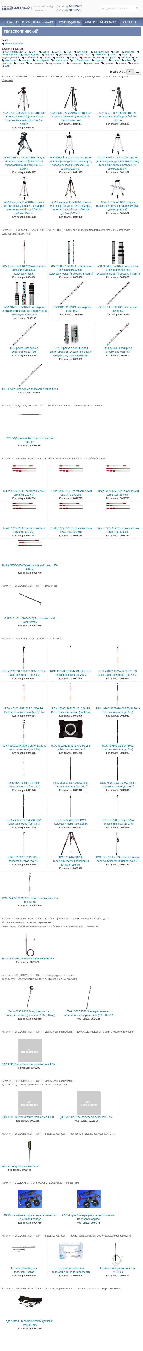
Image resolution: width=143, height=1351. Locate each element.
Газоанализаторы (55, 1133)
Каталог (48, 22)
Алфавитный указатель (101, 22)
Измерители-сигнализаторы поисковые (99, 1288)
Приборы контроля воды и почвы (63, 458)
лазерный (109, 57)
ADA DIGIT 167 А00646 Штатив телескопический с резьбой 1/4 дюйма (117, 116)
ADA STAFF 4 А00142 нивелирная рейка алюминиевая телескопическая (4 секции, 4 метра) (118, 270)
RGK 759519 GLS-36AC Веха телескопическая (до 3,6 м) (117, 784)
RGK (67, 52)
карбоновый (30, 57)
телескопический (12, 43)
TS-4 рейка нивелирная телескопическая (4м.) (118, 350)
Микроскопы (73, 1182)
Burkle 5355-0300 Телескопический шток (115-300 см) (71, 530)
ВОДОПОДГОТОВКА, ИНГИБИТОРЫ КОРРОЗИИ (42, 405)
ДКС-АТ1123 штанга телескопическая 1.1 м (28, 1117)
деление (48, 54)
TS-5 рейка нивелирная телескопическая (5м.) (30, 388)
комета (72, 57)
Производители (69, 22)
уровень (107, 63)
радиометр (99, 60)
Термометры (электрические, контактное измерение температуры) (39, 978)
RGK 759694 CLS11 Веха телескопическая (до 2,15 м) (71, 822)
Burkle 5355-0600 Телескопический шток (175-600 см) (30, 567)
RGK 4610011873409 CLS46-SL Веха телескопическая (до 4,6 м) (24, 747)
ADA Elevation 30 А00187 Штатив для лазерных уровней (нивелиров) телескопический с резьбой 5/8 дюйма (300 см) (24, 208)
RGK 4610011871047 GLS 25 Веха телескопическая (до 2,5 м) (70, 673)
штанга (121, 63)
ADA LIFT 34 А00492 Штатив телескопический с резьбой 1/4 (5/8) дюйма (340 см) (117, 206)
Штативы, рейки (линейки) (16, 233)
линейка (124, 57)
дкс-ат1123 (82, 54)
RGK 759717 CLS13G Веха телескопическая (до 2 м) (24, 859)
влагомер (128, 52)
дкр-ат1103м (64, 54)
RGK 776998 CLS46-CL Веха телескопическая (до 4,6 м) (30, 900)
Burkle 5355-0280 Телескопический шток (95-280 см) (24, 530)
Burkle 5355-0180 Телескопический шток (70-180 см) (71, 492)
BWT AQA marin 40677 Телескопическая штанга (30, 440)
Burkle (44, 52)
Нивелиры (7, 80)
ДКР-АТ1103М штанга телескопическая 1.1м (28, 1064)
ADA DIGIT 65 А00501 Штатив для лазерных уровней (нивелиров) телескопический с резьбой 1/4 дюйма (24, 163)
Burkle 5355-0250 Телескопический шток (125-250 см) (118, 492)
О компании (31, 22)
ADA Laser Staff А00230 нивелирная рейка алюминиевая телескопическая (24, 270)
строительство (55, 63)
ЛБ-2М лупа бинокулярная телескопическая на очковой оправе (88, 1217)
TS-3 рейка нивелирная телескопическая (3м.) (24, 350)
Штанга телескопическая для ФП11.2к (117, 1270)
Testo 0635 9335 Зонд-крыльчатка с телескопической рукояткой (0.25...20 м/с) (30, 1013)
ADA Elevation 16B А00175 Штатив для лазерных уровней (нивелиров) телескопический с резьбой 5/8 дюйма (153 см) (71, 163)
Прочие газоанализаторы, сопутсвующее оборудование (100, 1235)
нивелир (24, 60)
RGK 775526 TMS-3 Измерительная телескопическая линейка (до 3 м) (117, 859)
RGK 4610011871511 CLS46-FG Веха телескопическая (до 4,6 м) (70, 710)
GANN (56, 52)
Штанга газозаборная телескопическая (24, 1270)
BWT (33, 52)
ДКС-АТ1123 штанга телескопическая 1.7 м (86, 1117)
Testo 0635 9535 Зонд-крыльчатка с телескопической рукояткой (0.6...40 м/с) (88, 1013)
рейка (126, 60)
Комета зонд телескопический (20, 1166)
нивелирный (41, 60)
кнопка (45, 57)
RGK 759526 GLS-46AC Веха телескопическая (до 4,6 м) (24, 822)
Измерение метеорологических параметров (26, 922)
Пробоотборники (95, 458)
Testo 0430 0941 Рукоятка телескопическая (28, 958)
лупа (136, 57)
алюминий (81, 52)
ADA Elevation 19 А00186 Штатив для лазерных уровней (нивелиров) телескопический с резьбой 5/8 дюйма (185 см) (117, 163)
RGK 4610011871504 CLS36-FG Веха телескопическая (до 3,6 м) (24, 710)
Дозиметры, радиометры (59, 1031)
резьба (114, 60)
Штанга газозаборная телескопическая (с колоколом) (71, 1270)
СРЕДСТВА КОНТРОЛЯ (28, 458)
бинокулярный (99, 52)
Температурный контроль (59, 975)
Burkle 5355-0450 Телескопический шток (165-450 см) (118, 530)
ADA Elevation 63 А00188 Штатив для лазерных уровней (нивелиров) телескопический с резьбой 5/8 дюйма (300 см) (71, 208)
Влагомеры (51, 585)
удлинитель (91, 63)
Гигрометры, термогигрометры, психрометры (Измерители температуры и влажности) (50, 926)
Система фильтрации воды (89, 405)
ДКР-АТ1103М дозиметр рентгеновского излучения (105, 1031)
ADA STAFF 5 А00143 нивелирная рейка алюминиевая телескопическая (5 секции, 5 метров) (24, 311)
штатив (133, 63)
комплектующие (90, 57)
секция (18, 63)
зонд (123, 54)
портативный (60, 60)
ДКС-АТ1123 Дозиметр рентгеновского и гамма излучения (34, 1084)
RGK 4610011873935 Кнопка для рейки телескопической (71, 747)
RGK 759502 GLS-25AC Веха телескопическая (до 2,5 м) (70, 784)
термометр (74, 63)
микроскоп (9, 60)
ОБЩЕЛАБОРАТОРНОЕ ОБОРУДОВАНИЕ (38, 1182)
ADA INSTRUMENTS (14, 52)
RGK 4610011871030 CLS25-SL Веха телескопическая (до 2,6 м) (24, 673)
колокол (59, 57)
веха (115, 52)
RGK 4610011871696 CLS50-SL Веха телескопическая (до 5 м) (118, 710)
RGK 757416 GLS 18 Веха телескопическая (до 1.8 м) (24, 784)
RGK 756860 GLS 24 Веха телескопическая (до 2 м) (117, 747)
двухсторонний (30, 54)
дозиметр (99, 54)
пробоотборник (80, 60)
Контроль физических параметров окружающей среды (76, 918)
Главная (13, 22)
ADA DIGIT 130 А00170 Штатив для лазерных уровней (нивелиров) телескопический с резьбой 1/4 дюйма (24, 118)
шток (6, 66)
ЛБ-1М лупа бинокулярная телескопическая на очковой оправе (30, 1217)
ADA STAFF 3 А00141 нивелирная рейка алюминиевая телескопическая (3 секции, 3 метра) (71, 270)
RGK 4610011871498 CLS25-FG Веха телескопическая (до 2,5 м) (117, 673)
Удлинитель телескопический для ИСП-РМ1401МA (30, 1323)
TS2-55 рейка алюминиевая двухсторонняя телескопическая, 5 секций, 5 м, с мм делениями (71, 352)
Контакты (129, 22)
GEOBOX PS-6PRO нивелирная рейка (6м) (118, 309)
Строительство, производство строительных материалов (98, 76)
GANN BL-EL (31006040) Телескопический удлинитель (29, 620)
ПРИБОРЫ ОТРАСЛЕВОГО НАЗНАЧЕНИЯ (38, 76)
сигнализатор (35, 63)
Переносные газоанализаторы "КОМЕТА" (92, 1133)
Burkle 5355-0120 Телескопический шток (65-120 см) (24, 492)
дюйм (112, 54)
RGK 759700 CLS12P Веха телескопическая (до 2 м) (118, 822)
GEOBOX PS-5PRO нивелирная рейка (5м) (72, 309)
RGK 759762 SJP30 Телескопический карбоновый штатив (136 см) (71, 861)
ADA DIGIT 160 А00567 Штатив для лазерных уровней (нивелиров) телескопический (71, 116)
